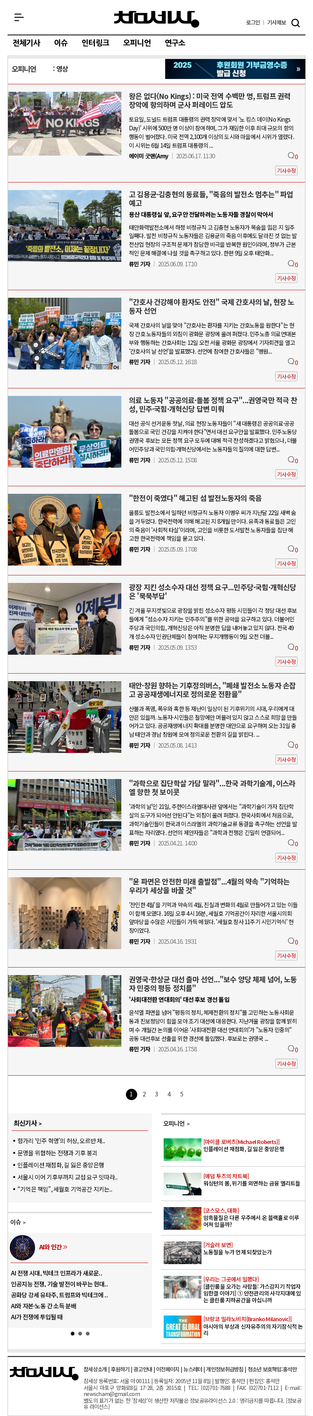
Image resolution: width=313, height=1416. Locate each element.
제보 (276, 22)
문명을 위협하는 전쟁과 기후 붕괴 (57, 1152)
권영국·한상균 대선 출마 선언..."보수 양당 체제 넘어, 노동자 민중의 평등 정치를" (213, 983)
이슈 (61, 43)
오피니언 (137, 43)
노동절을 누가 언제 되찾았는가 (253, 1248)
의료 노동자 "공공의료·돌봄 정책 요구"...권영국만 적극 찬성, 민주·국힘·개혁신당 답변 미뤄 (213, 404)
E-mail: (293, 1387)
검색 (296, 23)
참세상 (156, 19)
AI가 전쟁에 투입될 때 (37, 1316)
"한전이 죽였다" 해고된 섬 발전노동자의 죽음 (195, 498)
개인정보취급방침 (224, 1369)
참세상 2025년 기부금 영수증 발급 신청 (235, 69)
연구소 (175, 43)
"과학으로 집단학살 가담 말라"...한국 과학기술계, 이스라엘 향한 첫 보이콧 (212, 787)
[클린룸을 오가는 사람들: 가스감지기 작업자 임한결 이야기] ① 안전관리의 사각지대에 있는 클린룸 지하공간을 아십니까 (253, 1290)
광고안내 (142, 1369)
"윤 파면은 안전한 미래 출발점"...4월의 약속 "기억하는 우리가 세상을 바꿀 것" (209, 885)
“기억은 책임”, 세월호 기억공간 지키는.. (64, 1188)
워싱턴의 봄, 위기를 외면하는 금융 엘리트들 (253, 1180)
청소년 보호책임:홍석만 (272, 1369)
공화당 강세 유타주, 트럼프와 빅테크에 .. (59, 1294)
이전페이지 (167, 1369)
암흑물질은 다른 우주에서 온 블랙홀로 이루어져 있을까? (253, 1217)
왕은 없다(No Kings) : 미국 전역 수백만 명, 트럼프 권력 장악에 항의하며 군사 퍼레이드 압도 (209, 100)
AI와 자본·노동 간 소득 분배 (43, 1305)
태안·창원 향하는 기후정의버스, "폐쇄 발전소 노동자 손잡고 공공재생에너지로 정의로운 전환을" (212, 689)
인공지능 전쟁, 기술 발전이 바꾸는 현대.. (59, 1283)
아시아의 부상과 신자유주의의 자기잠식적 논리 (253, 1326)
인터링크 (95, 43)
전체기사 (26, 43)
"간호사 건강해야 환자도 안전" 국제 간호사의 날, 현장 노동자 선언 (211, 306)
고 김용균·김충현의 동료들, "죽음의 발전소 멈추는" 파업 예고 (211, 198)
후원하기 (120, 1369)
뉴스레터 (192, 1369)
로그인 (253, 22)
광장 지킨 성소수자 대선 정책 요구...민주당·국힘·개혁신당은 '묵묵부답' (212, 591)
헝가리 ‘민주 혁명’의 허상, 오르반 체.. (61, 1140)
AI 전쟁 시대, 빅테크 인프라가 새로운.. (56, 1272)
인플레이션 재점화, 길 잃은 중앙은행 (60, 1164)
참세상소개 (95, 1369)
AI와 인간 (50, 1247)
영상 (62, 68)
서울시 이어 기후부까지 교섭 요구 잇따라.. (67, 1176)
